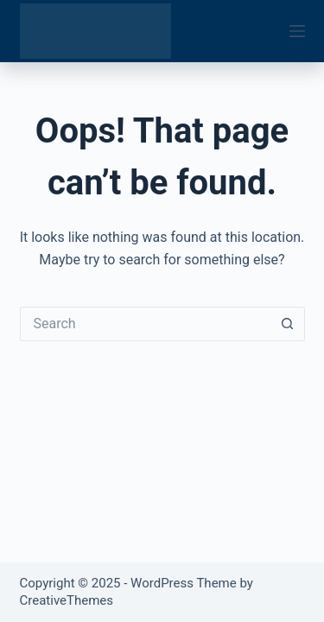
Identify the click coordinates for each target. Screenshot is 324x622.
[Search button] (287, 324)
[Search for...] (145, 324)
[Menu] (297, 31)
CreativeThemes (67, 600)
